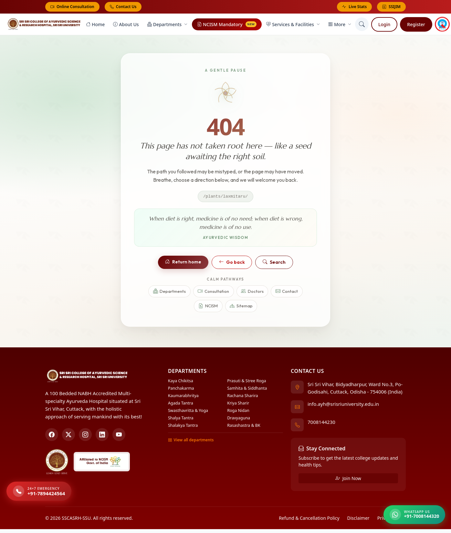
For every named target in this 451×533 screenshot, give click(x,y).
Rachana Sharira (242, 397)
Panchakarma (181, 389)
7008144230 (321, 423)
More (339, 25)
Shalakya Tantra (183, 426)
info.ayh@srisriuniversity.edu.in (343, 405)
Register (416, 25)
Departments (167, 25)
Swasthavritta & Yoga (188, 412)
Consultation (213, 292)
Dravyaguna (238, 419)
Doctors (252, 292)
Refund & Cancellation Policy (309, 519)
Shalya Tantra (181, 419)
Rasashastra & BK (243, 426)
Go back (232, 263)
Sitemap (241, 307)
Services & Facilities (293, 25)
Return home (183, 263)
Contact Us (123, 6)
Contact (287, 292)
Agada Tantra (180, 404)
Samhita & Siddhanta (247, 389)
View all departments (191, 441)
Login (384, 25)
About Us (126, 25)
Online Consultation (72, 6)
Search (274, 263)
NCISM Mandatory (227, 25)
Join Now (348, 479)
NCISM (208, 307)
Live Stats (354, 7)
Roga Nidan (238, 412)
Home (95, 25)
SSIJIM (391, 7)
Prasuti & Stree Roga (246, 382)
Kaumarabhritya (183, 397)
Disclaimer (358, 519)
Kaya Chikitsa (180, 382)
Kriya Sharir (238, 404)
